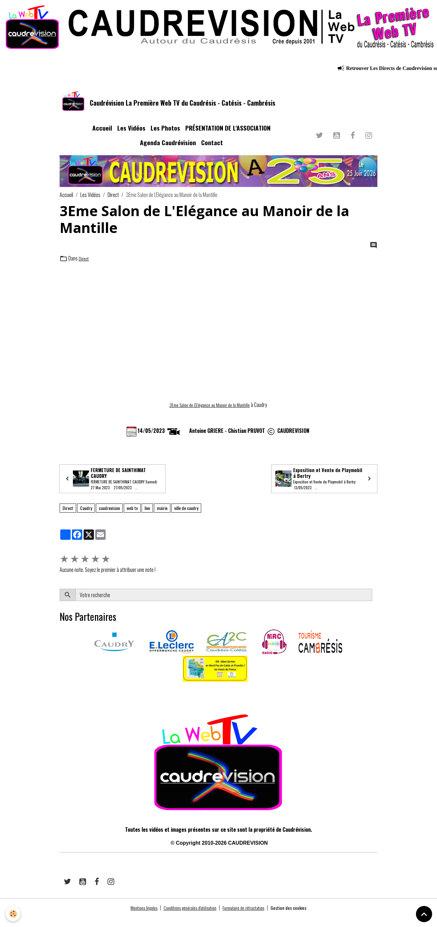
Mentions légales (134, 918)
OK (374, 605)
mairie (162, 518)
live (147, 518)
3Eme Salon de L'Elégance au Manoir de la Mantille (209, 412)
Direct (113, 202)
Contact (212, 150)
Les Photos (165, 135)
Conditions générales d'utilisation (187, 918)
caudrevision (109, 518)
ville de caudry (186, 518)
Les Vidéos (131, 135)
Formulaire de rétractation (248, 918)
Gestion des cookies (299, 918)
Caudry (86, 518)
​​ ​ (60, 701)
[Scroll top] (424, 914)
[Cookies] (13, 913)
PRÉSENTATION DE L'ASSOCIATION (227, 135)
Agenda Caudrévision (168, 150)
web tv (132, 518)
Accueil (102, 135)
